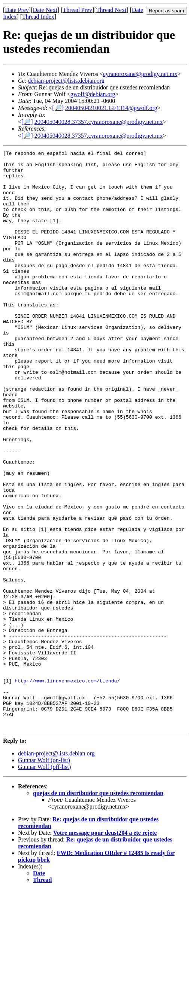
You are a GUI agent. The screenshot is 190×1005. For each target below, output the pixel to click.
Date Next (45, 10)
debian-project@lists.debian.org (66, 80)
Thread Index (38, 16)
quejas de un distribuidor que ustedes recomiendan (98, 908)
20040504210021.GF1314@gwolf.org (111, 108)
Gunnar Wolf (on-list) (44, 876)
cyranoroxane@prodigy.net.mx (140, 74)
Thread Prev (77, 10)
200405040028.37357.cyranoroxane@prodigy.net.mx (98, 122)
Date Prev (17, 10)
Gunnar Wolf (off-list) (44, 882)
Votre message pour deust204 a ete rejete (105, 948)
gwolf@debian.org (92, 94)
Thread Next (111, 10)
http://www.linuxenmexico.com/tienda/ (67, 787)
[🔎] (58, 108)
